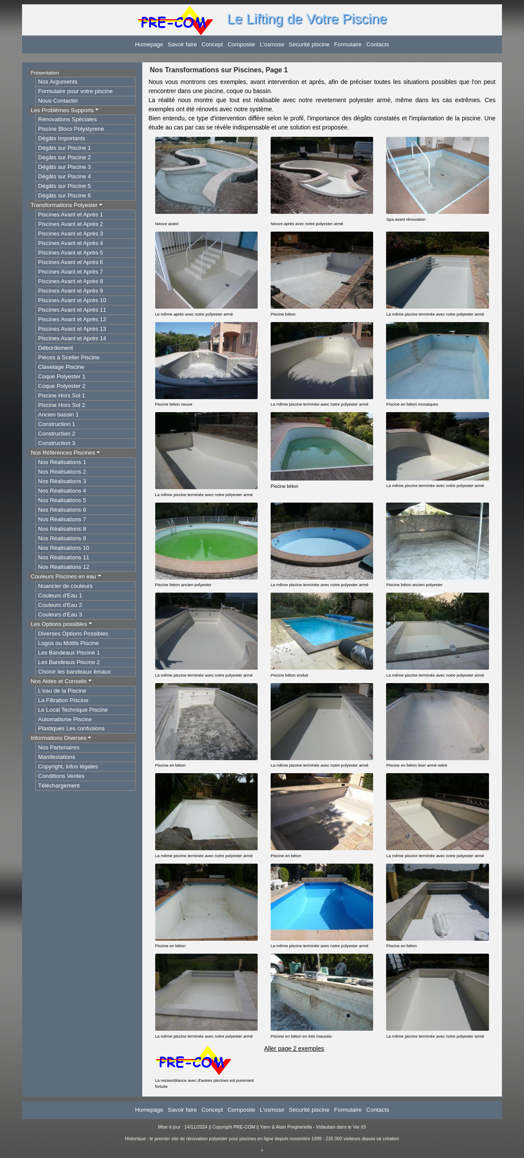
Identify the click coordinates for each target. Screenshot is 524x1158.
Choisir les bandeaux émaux (74, 671)
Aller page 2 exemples (294, 1048)
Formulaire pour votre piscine (75, 91)
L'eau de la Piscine (62, 690)
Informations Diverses (58, 738)
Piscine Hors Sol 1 (61, 395)
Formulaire (348, 44)
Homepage (149, 44)
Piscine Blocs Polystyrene (71, 129)
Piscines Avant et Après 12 (72, 319)
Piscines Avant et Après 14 (72, 338)
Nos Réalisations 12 (63, 567)
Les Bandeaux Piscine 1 (69, 652)
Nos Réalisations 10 (63, 548)
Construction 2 (56, 433)
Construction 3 (56, 443)
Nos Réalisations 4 (62, 490)
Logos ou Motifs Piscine (68, 643)
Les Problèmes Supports (62, 110)
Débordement (55, 348)
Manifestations (56, 757)
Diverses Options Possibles (73, 633)
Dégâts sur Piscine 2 (64, 157)
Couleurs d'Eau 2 (60, 605)
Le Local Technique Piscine (73, 709)
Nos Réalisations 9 (62, 538)
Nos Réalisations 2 (62, 471)
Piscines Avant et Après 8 (70, 281)
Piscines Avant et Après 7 (70, 271)
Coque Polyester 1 (62, 376)
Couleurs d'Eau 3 (60, 614)
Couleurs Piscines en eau (63, 576)
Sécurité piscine (309, 44)
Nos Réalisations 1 (62, 462)
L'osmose (272, 44)
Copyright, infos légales (68, 766)
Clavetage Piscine (61, 367)
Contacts (377, 44)
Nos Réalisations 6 (62, 509)
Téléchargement (59, 785)
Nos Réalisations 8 (62, 529)
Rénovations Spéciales (67, 119)
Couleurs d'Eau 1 (60, 595)
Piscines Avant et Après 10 (72, 300)
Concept (212, 44)
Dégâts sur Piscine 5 (64, 186)
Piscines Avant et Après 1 (70, 214)
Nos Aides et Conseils (59, 681)
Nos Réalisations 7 (62, 519)
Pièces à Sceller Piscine (68, 357)
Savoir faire (182, 44)
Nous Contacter (58, 100)
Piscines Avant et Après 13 (72, 329)
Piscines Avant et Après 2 (70, 224)
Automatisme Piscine (65, 719)
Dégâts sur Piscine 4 (64, 176)
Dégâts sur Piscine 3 (64, 167)
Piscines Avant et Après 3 (70, 233)
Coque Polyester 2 (62, 386)
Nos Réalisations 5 (62, 500)
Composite (241, 44)
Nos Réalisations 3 (62, 481)
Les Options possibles (59, 624)
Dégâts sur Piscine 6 (64, 195)
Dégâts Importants (61, 138)
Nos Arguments (57, 81)
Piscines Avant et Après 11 (72, 309)
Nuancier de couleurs (65, 586)
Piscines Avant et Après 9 (70, 290)
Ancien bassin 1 (58, 414)
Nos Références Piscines (63, 452)
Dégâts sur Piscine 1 (64, 148)
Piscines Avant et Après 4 (70, 243)
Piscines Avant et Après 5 (70, 252)
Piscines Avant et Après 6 (70, 262)
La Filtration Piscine (63, 700)
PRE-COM (244, 1126)
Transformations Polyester (64, 205)
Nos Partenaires (59, 747)
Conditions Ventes (61, 776)
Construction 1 (56, 424)
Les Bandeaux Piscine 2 (69, 662)
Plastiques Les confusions (71, 728)
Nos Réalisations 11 (63, 557)
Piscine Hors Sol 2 (61, 405)
